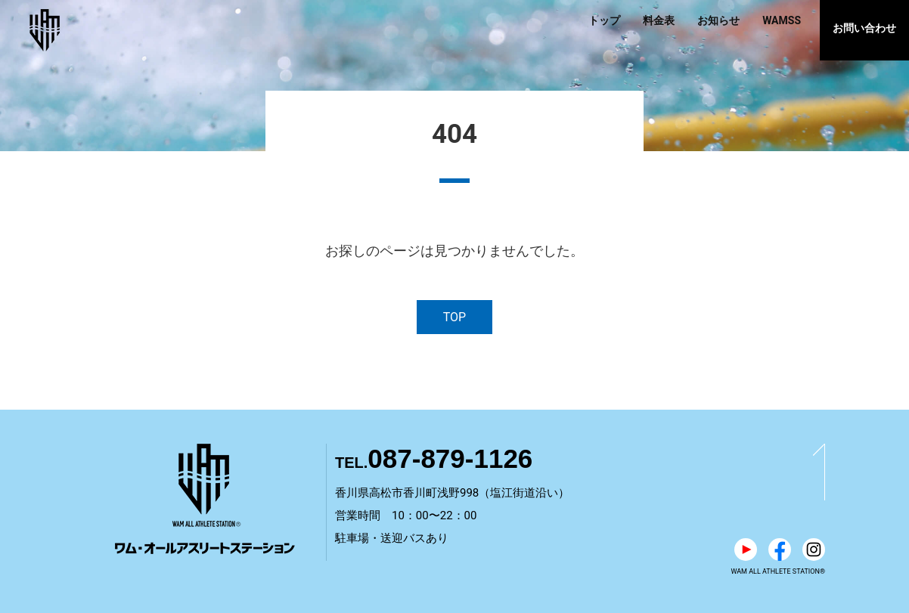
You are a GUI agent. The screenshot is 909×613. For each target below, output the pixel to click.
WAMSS (781, 20)
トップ (604, 20)
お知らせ (718, 20)
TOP (454, 317)
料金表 (659, 20)
